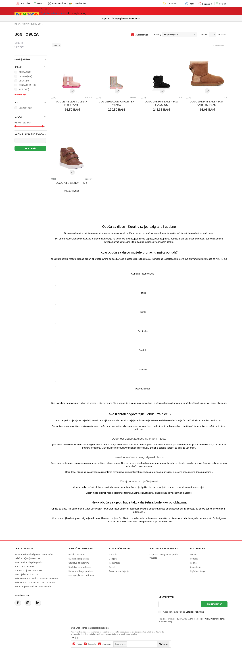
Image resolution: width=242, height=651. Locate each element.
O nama (193, 554)
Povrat (112, 567)
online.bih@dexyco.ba (31, 562)
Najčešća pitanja (197, 571)
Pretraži (30, 148)
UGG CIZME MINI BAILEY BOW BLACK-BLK (161, 103)
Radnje (193, 563)
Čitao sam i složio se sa (183, 612)
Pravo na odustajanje (119, 571)
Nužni (79, 644)
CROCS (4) (24, 80)
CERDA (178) (25, 72)
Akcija (108, 11)
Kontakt (194, 558)
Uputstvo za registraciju (80, 567)
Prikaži (204, 34)
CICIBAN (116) (25, 76)
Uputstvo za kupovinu (79, 563)
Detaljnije (75, 638)
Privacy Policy (210, 619)
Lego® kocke (91, 11)
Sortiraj (157, 34)
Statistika (92, 644)
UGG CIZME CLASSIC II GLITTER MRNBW (116, 103)
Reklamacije (114, 563)
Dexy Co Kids (20, 24)
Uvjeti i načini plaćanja (79, 558)
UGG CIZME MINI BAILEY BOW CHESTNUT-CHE (206, 103)
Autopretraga (142, 35)
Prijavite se (214, 604)
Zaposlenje (195, 567)
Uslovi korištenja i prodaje (81, 571)
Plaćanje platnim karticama (81, 575)
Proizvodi (31, 24)
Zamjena (113, 558)
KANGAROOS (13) (27, 85)
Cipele (19, 47)
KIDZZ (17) (24, 89)
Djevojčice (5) (25, 107)
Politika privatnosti (77, 554)
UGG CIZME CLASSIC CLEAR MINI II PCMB (71, 103)
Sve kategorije (53, 11)
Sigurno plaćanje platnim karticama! (121, 18)
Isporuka (113, 554)
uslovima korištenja (195, 612)
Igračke (73, 11)
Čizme (19, 43)
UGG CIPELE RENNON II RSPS (72, 182)
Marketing (106, 644)
